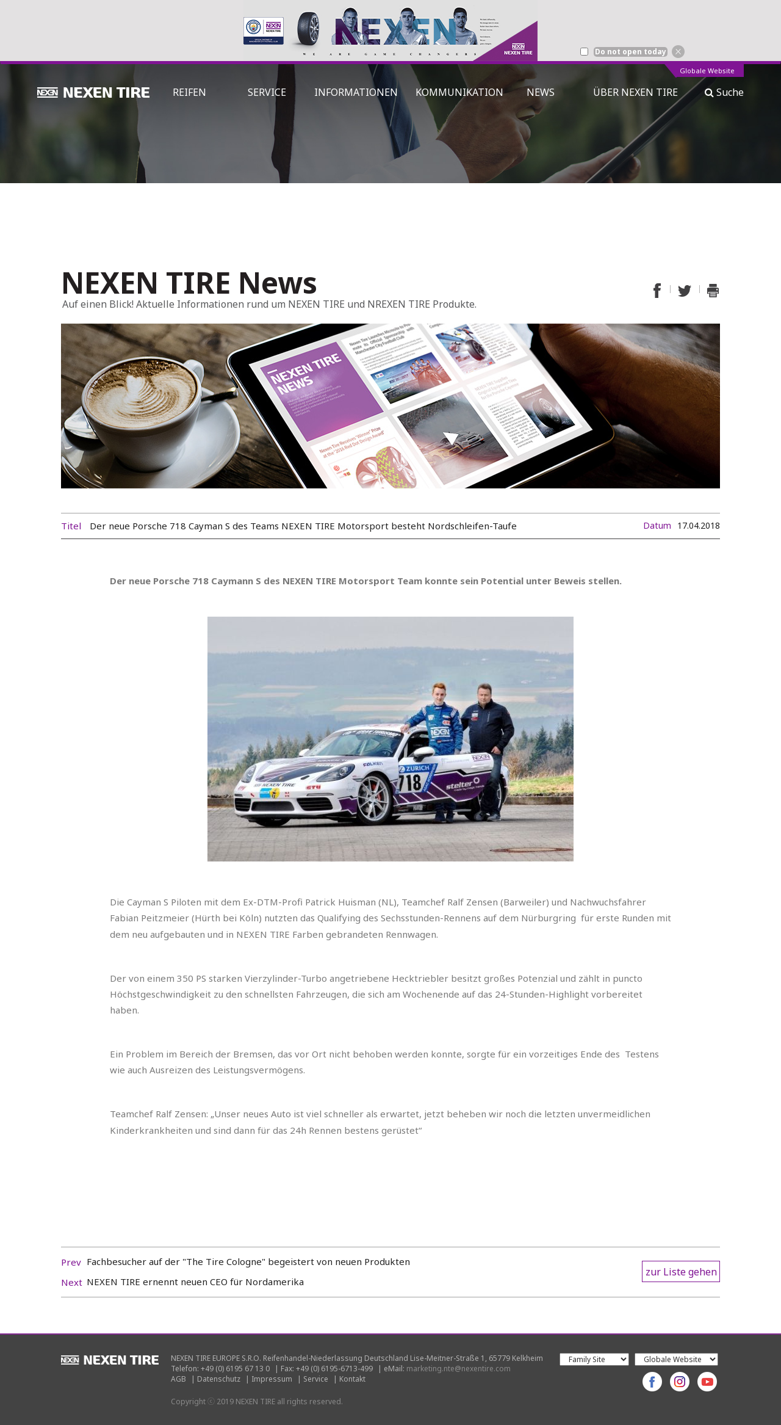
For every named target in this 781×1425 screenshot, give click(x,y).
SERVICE (267, 92)
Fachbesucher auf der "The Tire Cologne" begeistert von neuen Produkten (248, 1261)
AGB (178, 1379)
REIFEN (189, 92)
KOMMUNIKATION (459, 92)
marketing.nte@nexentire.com (458, 1368)
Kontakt (352, 1379)
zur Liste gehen (681, 1271)
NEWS (545, 92)
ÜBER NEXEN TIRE (635, 92)
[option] (390, 30)
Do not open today (630, 52)
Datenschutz (218, 1379)
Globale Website (707, 71)
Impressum (271, 1379)
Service (315, 1379)
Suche (724, 92)
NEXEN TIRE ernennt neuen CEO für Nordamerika (195, 1281)
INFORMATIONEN (356, 92)
